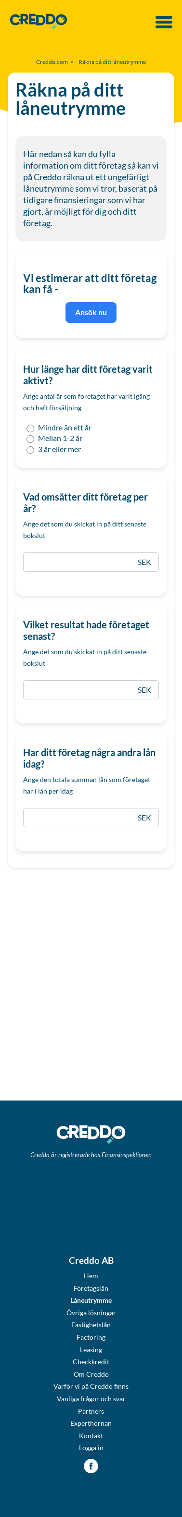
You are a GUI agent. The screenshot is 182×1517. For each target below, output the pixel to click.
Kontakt (91, 1435)
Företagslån (91, 1288)
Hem (91, 1276)
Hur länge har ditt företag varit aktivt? (88, 374)
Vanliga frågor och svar (91, 1399)
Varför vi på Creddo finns (91, 1386)
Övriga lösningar (91, 1313)
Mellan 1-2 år (54, 438)
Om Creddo (91, 1374)
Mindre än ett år (58, 427)
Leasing (91, 1350)
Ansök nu (91, 312)
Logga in (91, 1448)
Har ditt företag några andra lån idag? (89, 758)
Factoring (91, 1337)
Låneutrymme (91, 1300)
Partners (91, 1411)
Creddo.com (52, 61)
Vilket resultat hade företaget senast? (86, 630)
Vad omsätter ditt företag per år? (85, 502)
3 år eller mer (53, 449)
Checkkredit (91, 1362)
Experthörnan (91, 1423)
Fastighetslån (91, 1325)
